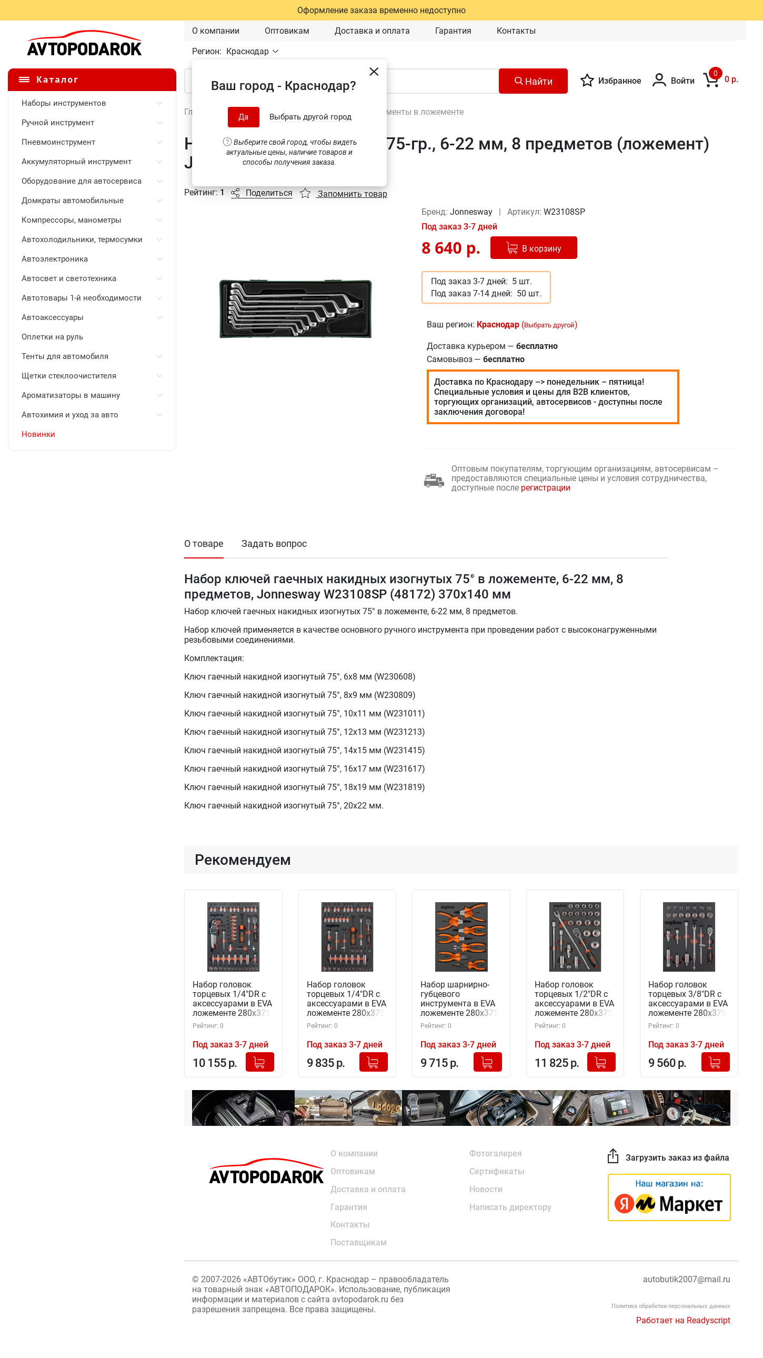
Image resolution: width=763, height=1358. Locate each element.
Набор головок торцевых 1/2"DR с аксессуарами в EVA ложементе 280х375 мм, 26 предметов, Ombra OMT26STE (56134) (574, 999)
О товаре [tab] (204, 543)
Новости (486, 1189)
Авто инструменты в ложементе (401, 112)
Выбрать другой (549, 325)
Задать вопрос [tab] (274, 543)
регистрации (545, 488)
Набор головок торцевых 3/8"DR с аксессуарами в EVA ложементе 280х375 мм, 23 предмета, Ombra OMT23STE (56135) (688, 999)
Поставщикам (358, 1243)
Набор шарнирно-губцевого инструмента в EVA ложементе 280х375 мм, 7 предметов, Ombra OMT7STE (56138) (459, 999)
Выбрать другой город (310, 117)
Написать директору (510, 1207)
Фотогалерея (495, 1154)
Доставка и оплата (372, 31)
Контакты (516, 31)
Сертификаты (497, 1171)
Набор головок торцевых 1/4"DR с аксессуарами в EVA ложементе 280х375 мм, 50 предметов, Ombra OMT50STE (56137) (346, 999)
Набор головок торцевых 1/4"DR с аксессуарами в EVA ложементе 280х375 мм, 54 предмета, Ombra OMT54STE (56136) (232, 999)
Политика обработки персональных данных (670, 1306)
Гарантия (453, 31)
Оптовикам (287, 31)
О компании (215, 31)
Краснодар (248, 51)
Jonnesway (472, 212)
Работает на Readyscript (683, 1321)
